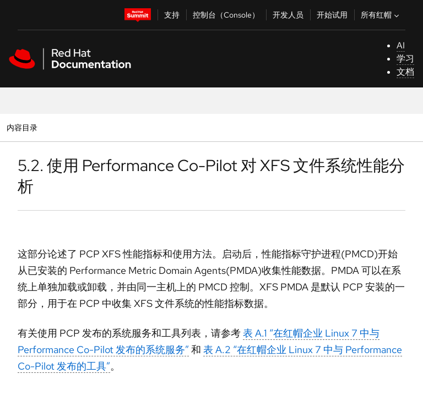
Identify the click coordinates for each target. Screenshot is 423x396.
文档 (405, 72)
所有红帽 (381, 15)
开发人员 (288, 15)
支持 (172, 15)
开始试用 (332, 15)
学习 (405, 58)
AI (401, 45)
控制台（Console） (226, 15)
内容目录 (21, 127)
